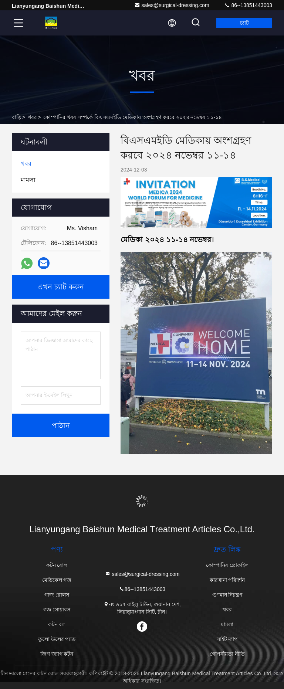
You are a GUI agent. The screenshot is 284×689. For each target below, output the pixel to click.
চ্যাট (244, 23)
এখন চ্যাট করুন (60, 287)
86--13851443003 (248, 5)
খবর (32, 117)
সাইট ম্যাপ (227, 639)
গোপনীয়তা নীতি (227, 654)
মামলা (227, 624)
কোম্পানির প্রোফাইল (227, 565)
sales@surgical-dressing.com (171, 5)
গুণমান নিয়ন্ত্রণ (227, 595)
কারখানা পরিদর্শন (227, 580)
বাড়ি (16, 117)
